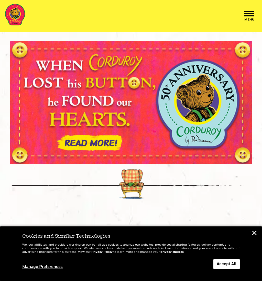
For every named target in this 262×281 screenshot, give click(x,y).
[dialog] (131, 254)
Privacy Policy (102, 252)
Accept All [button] (226, 264)
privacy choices (172, 252)
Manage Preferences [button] (42, 267)
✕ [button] (254, 233)
